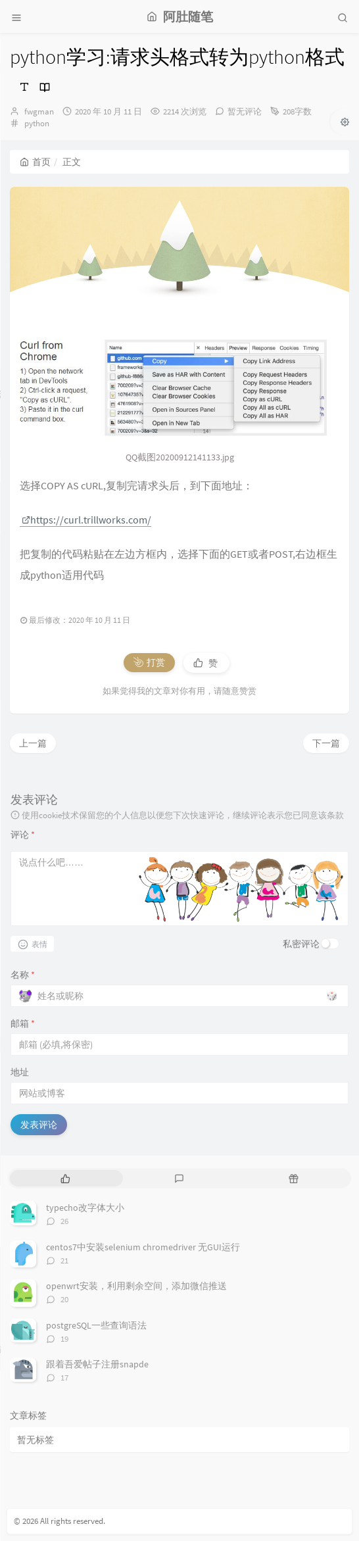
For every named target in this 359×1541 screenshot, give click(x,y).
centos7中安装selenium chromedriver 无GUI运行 (143, 1247)
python (36, 123)
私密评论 (301, 944)
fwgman (39, 111)
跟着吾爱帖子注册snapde (97, 1364)
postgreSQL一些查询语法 (96, 1325)
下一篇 (326, 743)
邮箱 (23, 1023)
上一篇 (33, 743)
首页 (35, 162)
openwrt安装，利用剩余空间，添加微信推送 (136, 1286)
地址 (20, 1072)
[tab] (65, 1178)
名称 (23, 975)
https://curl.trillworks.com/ (86, 519)
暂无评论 (244, 111)
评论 (23, 835)
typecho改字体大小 (85, 1207)
